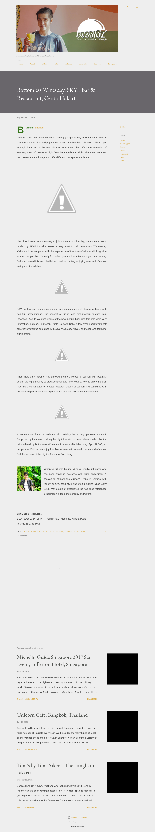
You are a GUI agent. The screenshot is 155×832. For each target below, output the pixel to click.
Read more (92, 699)
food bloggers (125, 144)
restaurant (124, 154)
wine (122, 161)
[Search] (127, 6)
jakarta (122, 150)
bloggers (123, 140)
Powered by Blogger (77, 817)
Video (42, 64)
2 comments (30, 807)
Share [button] (122, 127)
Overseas (96, 64)
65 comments (31, 749)
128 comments (31, 699)
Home (18, 64)
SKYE (122, 157)
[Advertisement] (58, 617)
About (30, 64)
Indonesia (81, 64)
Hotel (54, 64)
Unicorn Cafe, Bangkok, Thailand (52, 714)
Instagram (111, 64)
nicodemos (83, 822)
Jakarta (67, 64)
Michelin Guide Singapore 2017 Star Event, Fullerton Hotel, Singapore (54, 660)
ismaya (122, 147)
